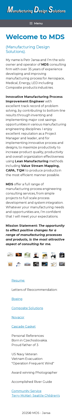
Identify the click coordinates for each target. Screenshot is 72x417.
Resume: (18, 280)
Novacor (18, 317)
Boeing (17, 299)
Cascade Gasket (24, 326)
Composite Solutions (27, 308)
